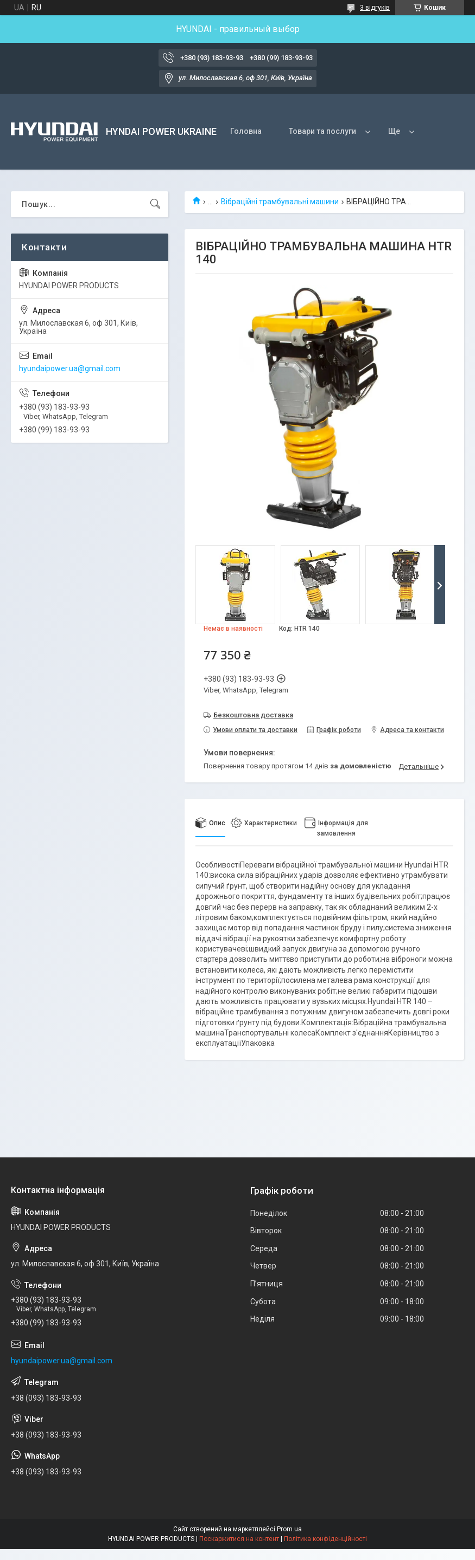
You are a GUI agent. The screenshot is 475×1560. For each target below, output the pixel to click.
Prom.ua (289, 1529)
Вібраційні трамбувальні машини (280, 201)
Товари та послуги (322, 131)
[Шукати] (155, 204)
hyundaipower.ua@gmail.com (70, 368)
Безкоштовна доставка (253, 715)
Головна (246, 131)
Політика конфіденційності (325, 1539)
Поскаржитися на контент (239, 1539)
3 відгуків (375, 7)
